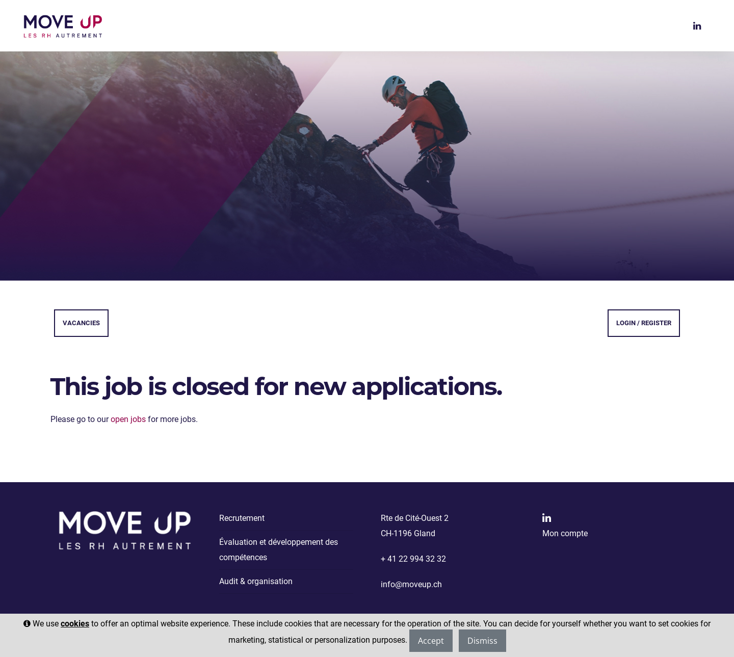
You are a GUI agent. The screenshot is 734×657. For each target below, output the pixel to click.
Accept (431, 640)
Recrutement (242, 518)
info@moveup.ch (411, 584)
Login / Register (643, 323)
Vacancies (81, 323)
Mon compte (565, 533)
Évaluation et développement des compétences (278, 549)
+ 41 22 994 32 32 (413, 559)
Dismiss (482, 640)
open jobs (128, 419)
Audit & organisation (256, 581)
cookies (75, 623)
